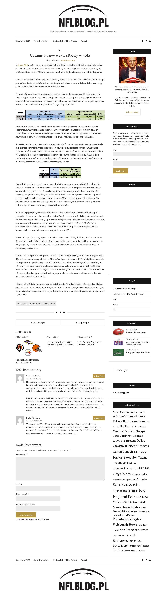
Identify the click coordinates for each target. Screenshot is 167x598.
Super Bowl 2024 (23, 41)
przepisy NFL (35, 303)
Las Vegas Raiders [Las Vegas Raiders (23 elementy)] (137, 475)
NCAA (115, 304)
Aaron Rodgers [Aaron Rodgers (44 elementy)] (120, 412)
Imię (114, 150)
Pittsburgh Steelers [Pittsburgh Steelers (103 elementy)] (126, 524)
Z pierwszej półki (121, 392)
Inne (114, 299)
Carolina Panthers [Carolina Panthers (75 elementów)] (124, 431)
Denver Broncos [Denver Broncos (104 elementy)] (137, 446)
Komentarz (21, 454)
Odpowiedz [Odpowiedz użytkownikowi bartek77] (98, 418)
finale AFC (23, 65)
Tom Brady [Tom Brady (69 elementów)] (119, 550)
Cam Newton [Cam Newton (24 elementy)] (141, 427)
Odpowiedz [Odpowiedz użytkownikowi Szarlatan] (98, 376)
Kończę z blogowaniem (136, 332)
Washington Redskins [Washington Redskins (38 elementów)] (136, 550)
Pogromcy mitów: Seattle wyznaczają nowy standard (60, 343)
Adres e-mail (22, 493)
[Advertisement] (132, 230)
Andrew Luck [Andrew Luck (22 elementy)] (140, 412)
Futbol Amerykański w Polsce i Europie (128, 294)
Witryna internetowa (25, 502)
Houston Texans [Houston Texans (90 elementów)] (136, 457)
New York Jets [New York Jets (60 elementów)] (130, 507)
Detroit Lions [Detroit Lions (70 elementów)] (121, 451)
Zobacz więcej (132, 112)
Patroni (84, 41)
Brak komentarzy (68, 60)
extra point (21, 303)
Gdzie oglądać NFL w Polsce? (65, 41)
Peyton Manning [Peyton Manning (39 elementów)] (127, 515)
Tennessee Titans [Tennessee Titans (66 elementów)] (138, 545)
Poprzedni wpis (38, 322)
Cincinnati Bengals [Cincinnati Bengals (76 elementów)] (131, 435)
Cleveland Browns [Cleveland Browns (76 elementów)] (124, 440)
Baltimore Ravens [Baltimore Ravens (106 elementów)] (135, 421)
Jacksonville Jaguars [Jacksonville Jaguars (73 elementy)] (125, 468)
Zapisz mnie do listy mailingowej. (32, 517)
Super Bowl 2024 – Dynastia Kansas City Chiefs (137, 343)
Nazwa (20, 483)
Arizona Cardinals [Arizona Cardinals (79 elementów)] (124, 416)
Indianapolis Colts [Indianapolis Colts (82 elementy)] (124, 462)
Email (115, 159)
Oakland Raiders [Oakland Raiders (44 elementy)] (121, 511)
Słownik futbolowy (41, 41)
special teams (49, 303)
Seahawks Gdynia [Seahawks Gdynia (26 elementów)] (119, 536)
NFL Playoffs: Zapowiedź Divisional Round (90, 343)
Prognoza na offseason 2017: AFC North (27, 361)
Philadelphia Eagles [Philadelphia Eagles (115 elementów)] (127, 519)
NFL (60, 50)
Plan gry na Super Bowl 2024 (138, 352)
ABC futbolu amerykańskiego (124, 289)
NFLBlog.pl (122, 370)
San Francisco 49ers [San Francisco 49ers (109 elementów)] (134, 530)
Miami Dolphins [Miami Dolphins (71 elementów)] (130, 484)
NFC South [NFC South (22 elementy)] (142, 508)
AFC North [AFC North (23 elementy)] (131, 412)
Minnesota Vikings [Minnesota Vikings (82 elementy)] (125, 490)
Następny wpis (82, 322)
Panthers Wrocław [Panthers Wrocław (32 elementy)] (137, 511)
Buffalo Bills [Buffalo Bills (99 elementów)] (128, 426)
